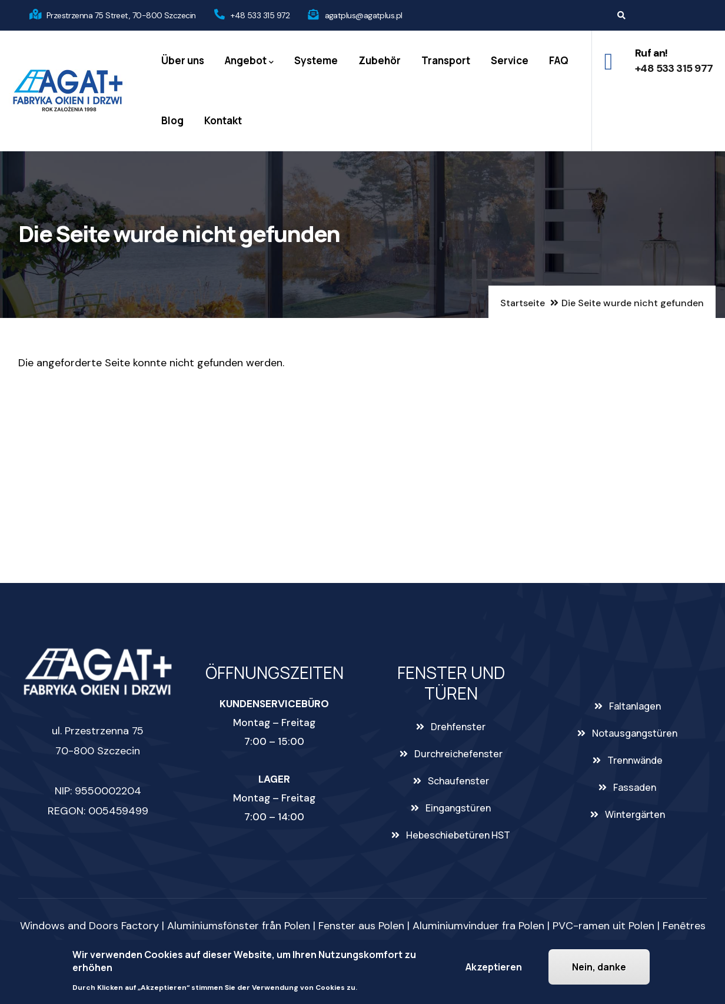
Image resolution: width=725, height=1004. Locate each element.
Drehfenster (458, 726)
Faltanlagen (635, 706)
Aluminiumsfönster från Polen (238, 926)
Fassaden (634, 787)
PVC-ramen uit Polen (603, 926)
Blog (172, 120)
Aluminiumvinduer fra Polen (478, 926)
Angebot (249, 61)
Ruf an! (651, 53)
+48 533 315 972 (260, 15)
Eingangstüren (458, 807)
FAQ (558, 60)
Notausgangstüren (634, 733)
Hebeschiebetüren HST (458, 835)
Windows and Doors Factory (89, 926)
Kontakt (223, 120)
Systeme (316, 60)
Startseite (522, 303)
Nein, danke (599, 966)
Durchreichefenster (458, 753)
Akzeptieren (493, 966)
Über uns (182, 60)
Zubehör (379, 60)
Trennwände (635, 760)
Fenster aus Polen (361, 926)
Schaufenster (458, 780)
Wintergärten (635, 814)
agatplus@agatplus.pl (364, 15)
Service (509, 60)
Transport (445, 60)
